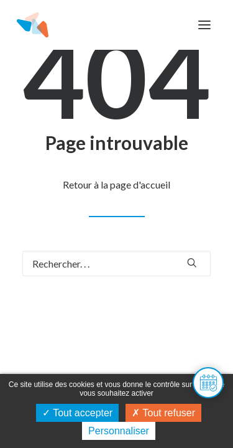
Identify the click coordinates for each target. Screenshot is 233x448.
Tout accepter (77, 413)
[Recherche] (116, 263)
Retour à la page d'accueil (116, 184)
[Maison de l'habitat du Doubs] (32, 24)
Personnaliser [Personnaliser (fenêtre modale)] (118, 431)
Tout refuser (163, 413)
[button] (204, 25)
